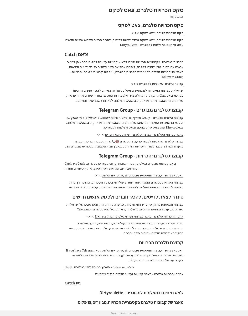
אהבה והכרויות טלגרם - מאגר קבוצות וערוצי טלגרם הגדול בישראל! (139, 216)
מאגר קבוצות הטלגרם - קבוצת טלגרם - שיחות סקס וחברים (144, 134)
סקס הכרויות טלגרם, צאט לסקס (161, 33)
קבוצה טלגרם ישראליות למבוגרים (161, 84)
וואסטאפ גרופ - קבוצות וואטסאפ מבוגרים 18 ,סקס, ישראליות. (142, 175)
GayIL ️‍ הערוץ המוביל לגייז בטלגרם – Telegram (95, 267)
